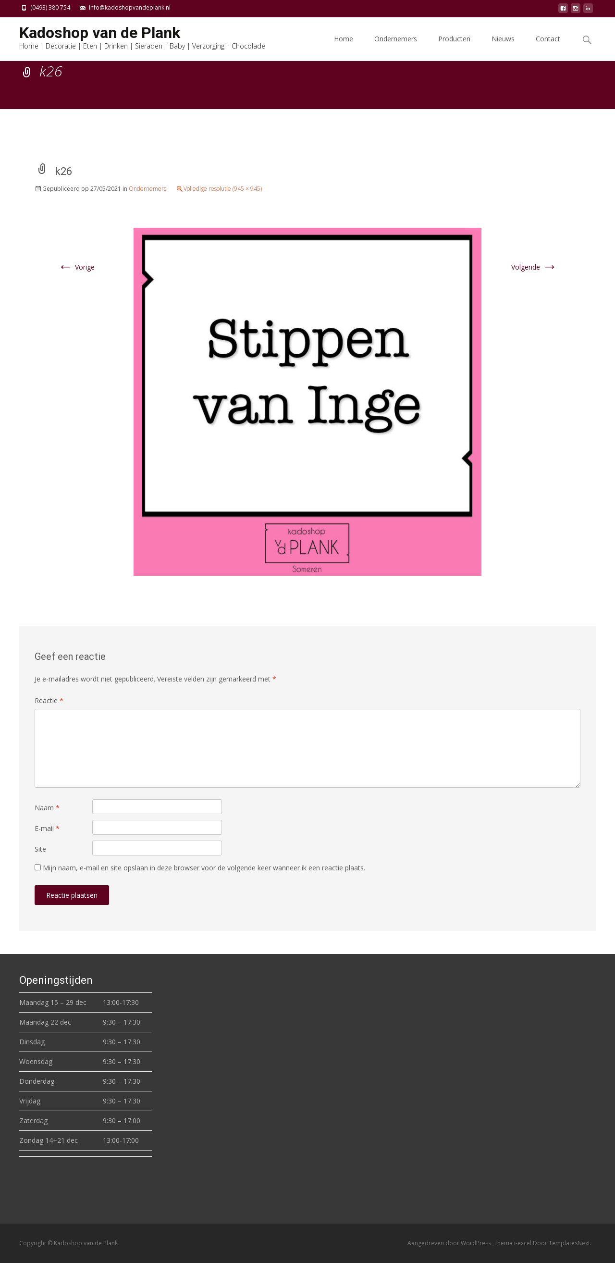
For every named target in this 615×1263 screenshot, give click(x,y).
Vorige (76, 267)
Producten (454, 47)
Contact (548, 47)
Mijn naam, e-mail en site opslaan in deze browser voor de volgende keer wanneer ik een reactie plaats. (204, 867)
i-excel (523, 1243)
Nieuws (503, 47)
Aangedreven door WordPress (449, 1243)
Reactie (49, 700)
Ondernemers (395, 47)
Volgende (534, 267)
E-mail (47, 828)
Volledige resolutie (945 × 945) (223, 189)
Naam (47, 807)
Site (40, 849)
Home (343, 47)
